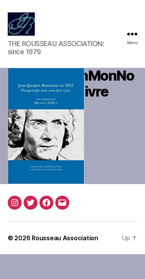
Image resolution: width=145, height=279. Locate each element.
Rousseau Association (65, 238)
